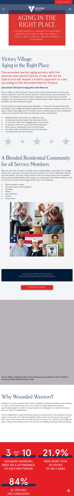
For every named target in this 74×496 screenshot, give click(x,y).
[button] (70, 9)
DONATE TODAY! (63, 2)
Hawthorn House (28, 456)
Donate (3, 450)
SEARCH (3, 447)
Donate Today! (37, 288)
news (3, 459)
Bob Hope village (28, 453)
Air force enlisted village (32, 450)
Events (3, 456)
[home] (36, 9)
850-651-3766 (33, 477)
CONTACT (4, 453)
